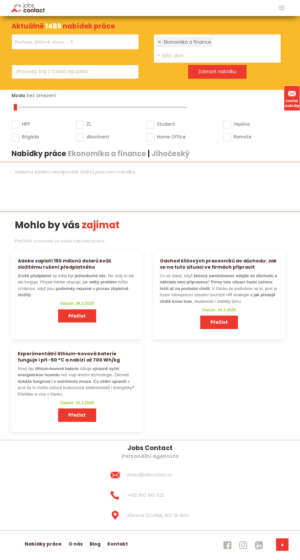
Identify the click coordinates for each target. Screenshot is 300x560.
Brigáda (30, 137)
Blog (95, 544)
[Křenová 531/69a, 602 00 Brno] (150, 515)
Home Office (171, 137)
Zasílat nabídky (292, 98)
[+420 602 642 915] (150, 495)
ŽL (89, 124)
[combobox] (75, 41)
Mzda (18, 95)
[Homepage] (28, 7)
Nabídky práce (43, 544)
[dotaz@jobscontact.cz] (150, 475)
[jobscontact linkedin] (259, 545)
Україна (242, 124)
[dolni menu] (282, 544)
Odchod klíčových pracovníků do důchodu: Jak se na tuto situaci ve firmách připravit (218, 264)
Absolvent (98, 137)
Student (166, 124)
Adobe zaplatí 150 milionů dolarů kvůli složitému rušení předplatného (64, 264)
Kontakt (117, 544)
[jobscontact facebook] (227, 545)
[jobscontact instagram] (243, 545)
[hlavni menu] (281, 8)
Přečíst (77, 316)
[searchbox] (71, 42)
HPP (26, 124)
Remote (242, 137)
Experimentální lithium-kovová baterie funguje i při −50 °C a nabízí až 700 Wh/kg (69, 356)
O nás (76, 544)
